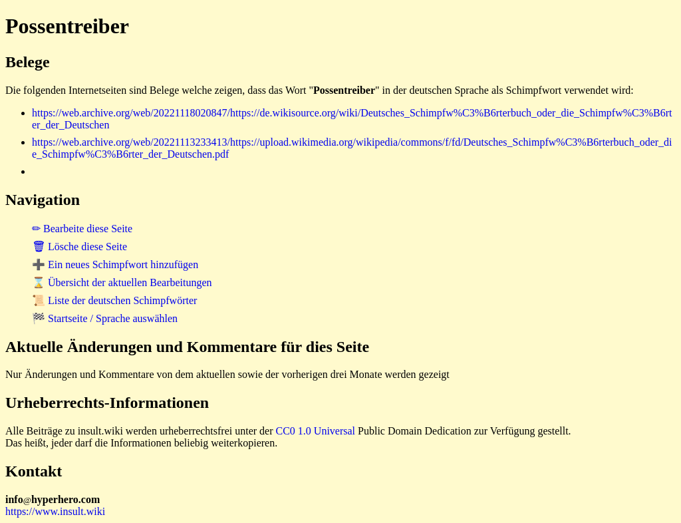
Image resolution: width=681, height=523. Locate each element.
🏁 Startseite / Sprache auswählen (105, 318)
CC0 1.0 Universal (316, 430)
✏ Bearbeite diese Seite (82, 228)
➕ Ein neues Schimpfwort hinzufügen (115, 264)
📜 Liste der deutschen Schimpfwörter (114, 300)
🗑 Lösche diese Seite (79, 246)
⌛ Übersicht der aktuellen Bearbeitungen (122, 282)
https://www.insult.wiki (55, 511)
